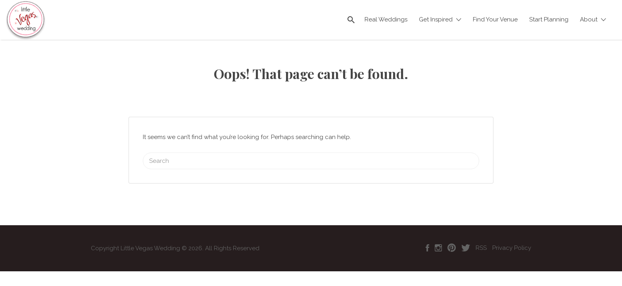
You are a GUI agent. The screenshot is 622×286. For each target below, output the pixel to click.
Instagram (438, 238)
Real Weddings (386, 19)
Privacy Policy (511, 238)
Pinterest (451, 238)
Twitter (465, 238)
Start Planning (548, 19)
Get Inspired (436, 19)
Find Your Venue (495, 19)
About (588, 19)
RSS (481, 238)
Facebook (427, 238)
